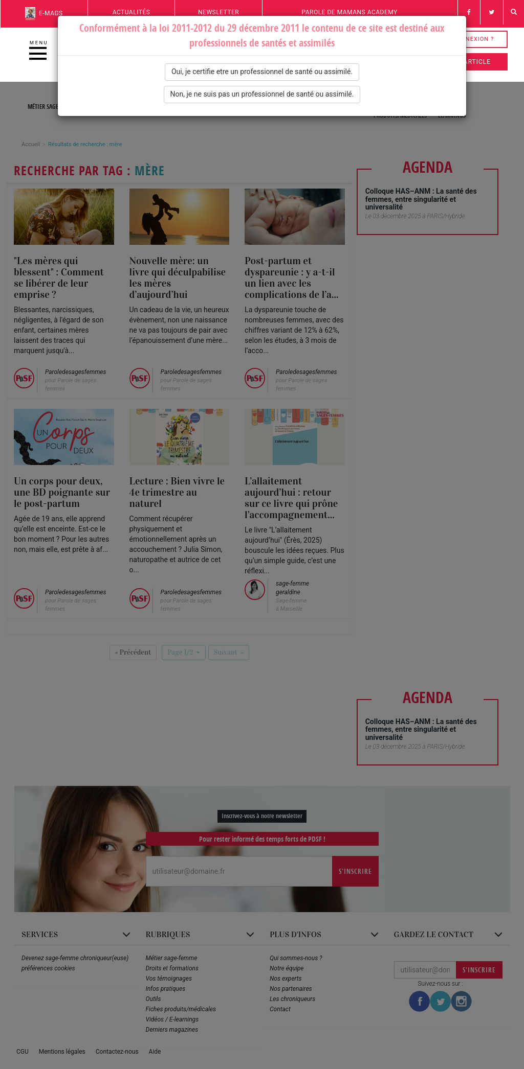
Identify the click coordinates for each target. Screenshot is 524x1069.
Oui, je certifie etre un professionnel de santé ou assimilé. (262, 71)
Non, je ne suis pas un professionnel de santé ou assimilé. (262, 94)
